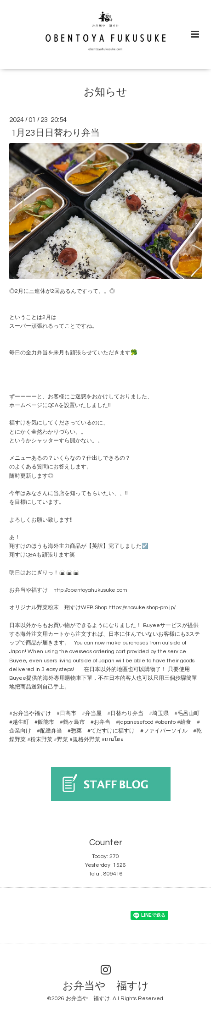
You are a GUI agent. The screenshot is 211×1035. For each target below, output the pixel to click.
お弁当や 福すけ (106, 985)
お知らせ (105, 92)
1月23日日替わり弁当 (55, 133)
